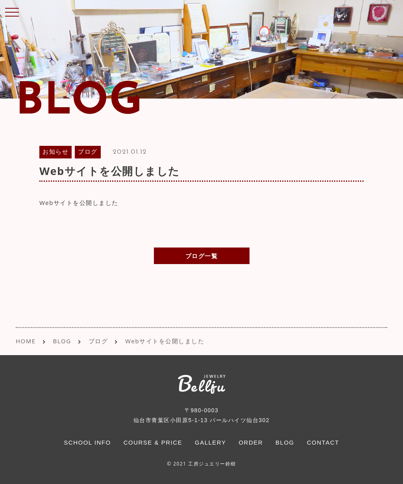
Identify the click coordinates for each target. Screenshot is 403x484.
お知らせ (55, 152)
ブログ (88, 152)
